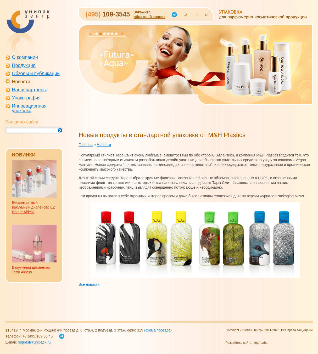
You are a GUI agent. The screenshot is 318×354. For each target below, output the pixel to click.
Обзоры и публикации (36, 73)
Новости (21, 81)
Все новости (89, 284)
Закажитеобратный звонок (149, 14)
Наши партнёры (29, 89)
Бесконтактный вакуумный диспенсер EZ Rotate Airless (33, 207)
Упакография (26, 97)
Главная (86, 145)
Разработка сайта (239, 343)
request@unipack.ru (34, 342)
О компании (25, 57)
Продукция (24, 65)
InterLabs (260, 343)
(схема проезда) (158, 330)
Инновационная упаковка (29, 108)
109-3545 (108, 14)
